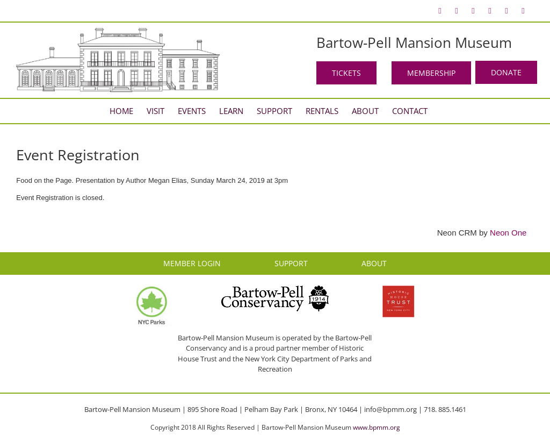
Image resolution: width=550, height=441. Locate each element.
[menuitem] (440, 11)
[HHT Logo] (398, 290)
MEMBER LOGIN (192, 263)
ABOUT (374, 263)
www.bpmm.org (376, 427)
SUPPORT (291, 263)
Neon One (508, 232)
